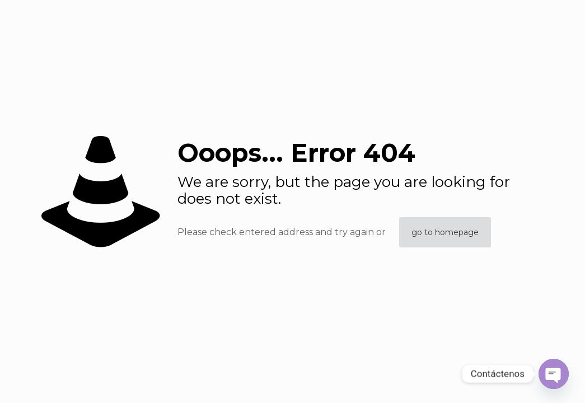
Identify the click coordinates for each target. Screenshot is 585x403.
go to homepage (445, 232)
